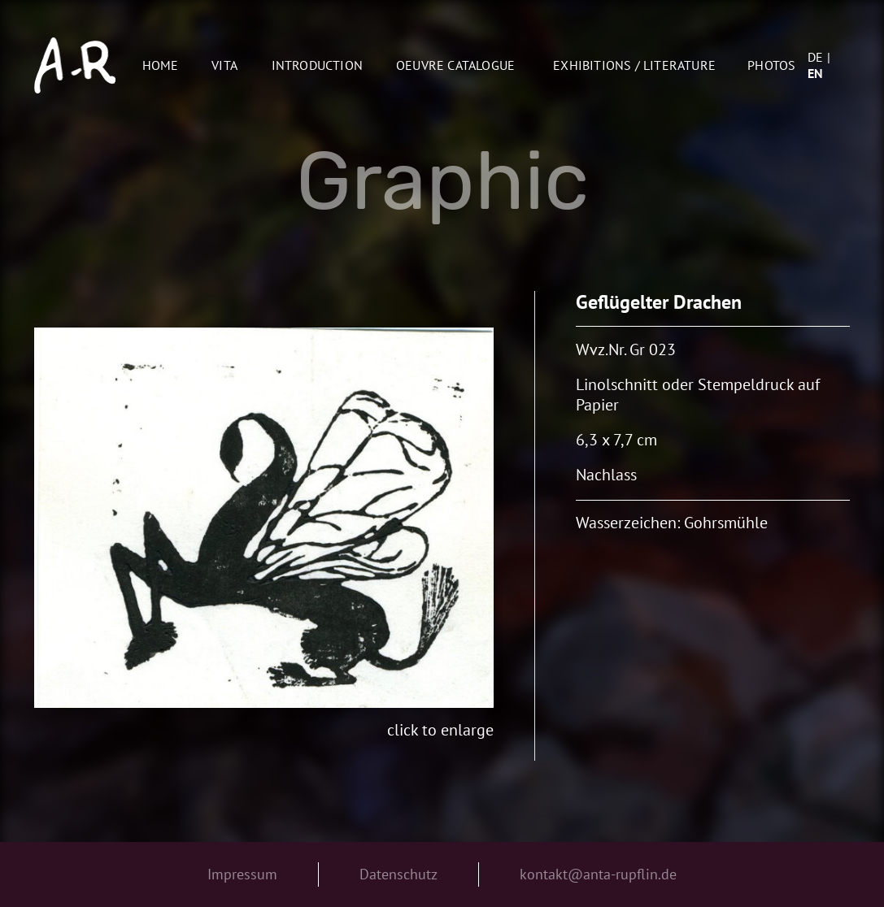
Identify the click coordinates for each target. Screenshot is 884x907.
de (815, 57)
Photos (771, 65)
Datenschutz (398, 874)
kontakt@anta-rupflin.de (598, 874)
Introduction (317, 65)
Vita (224, 65)
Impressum (242, 874)
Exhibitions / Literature (634, 65)
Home (160, 65)
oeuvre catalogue (455, 65)
